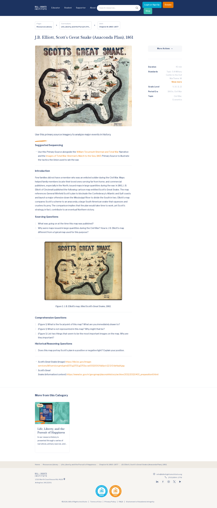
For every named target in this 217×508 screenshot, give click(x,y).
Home (37, 464)
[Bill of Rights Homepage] (41, 8)
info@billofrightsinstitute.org (169, 474)
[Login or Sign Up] (152, 5)
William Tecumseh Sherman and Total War (98, 152)
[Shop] (148, 11)
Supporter (81, 8)
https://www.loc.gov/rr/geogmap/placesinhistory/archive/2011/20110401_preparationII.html (112, 374)
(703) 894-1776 (175, 477)
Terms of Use (96, 502)
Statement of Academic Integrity (140, 502)
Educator (55, 8)
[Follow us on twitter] (174, 482)
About (93, 8)
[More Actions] (165, 49)
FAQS (121, 502)
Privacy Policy (110, 502)
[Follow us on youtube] (180, 482)
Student (68, 8)
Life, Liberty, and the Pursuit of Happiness (78, 464)
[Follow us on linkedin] (157, 482)
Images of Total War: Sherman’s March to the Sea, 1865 (73, 156)
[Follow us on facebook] (163, 482)
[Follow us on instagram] (169, 482)
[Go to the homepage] (71, 475)
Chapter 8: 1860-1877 (108, 464)
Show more (176, 82)
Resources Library (50, 464)
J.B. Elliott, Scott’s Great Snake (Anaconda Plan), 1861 (144, 464)
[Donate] (168, 5)
